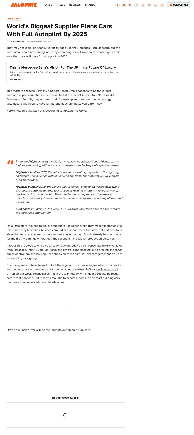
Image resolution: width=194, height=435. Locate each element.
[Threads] (143, 5)
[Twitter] (136, 5)
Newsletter (179, 4)
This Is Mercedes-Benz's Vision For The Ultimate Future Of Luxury (63, 67)
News (61, 4)
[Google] (155, 5)
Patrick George (17, 41)
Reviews (75, 4)
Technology (13, 19)
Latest (49, 4)
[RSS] (162, 5)
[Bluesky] (124, 5)
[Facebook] (117, 5)
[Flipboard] (130, 5)
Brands (90, 4)
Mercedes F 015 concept (93, 47)
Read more (15, 79)
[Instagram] (149, 5)
